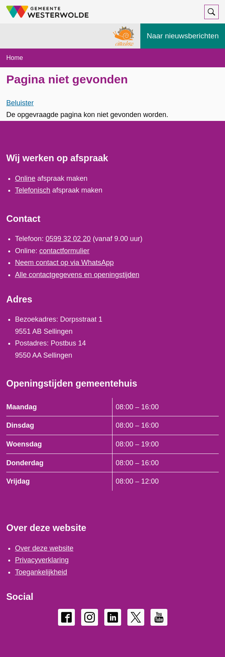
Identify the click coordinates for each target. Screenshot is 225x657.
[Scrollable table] (112, 444)
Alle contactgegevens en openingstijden (77, 275)
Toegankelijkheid (41, 572)
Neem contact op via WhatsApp (64, 262)
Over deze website (44, 548)
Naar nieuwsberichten (183, 36)
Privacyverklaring (42, 560)
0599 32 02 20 (68, 239)
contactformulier (64, 251)
